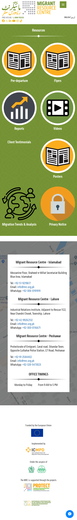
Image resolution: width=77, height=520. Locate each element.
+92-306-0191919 (31, 291)
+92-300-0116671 (31, 328)
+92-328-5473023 (31, 365)
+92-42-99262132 (23, 320)
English (67, 17)
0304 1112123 (18, 17)
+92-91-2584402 (23, 357)
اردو (73, 17)
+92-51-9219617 (22, 283)
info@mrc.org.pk (25, 287)
